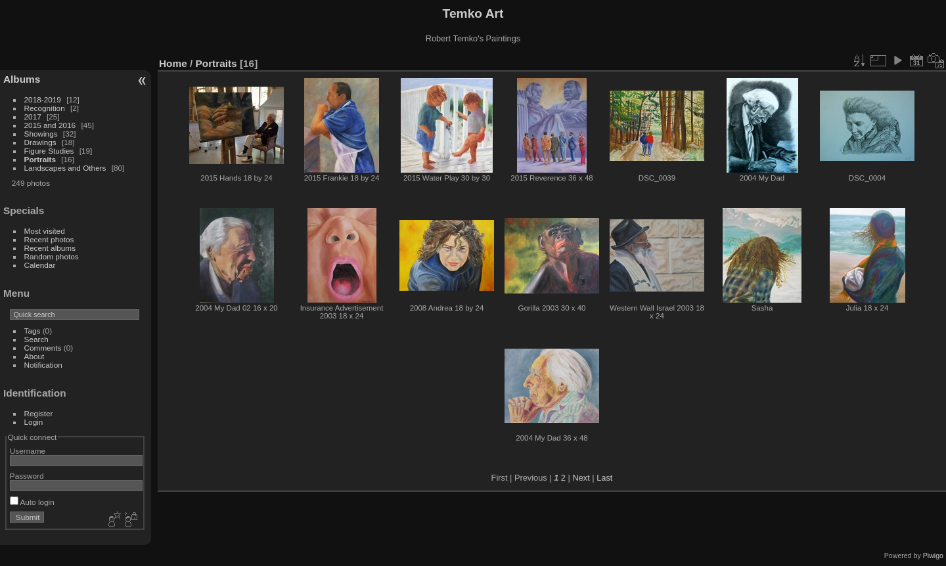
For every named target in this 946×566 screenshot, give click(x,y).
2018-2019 (42, 99)
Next (580, 478)
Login (33, 422)
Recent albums (50, 248)
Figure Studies (49, 150)
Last (604, 478)
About (34, 356)
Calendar (40, 265)
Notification (43, 364)
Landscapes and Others (65, 167)
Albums (21, 79)
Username (27, 450)
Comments (43, 347)
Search (36, 339)
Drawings (40, 142)
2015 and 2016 (50, 125)
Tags (32, 330)
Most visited (44, 231)
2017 (32, 116)
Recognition (44, 108)
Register (38, 413)
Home (173, 63)
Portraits (40, 159)
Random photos (51, 256)
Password (27, 475)
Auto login (32, 502)
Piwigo (933, 555)
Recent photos (49, 239)
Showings (41, 133)
